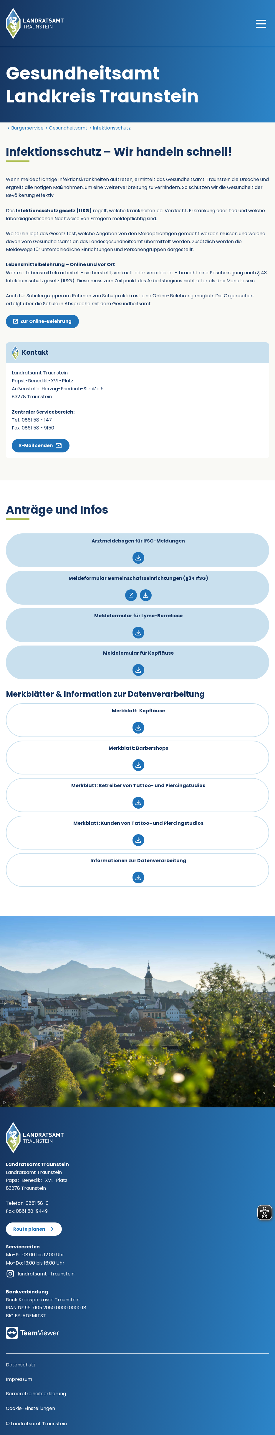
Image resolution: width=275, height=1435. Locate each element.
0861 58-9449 (32, 1211)
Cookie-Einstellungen (30, 1408)
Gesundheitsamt (68, 128)
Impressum (19, 1379)
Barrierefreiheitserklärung (36, 1393)
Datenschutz (21, 1364)
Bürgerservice (27, 128)
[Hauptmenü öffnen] (261, 23)
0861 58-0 (37, 1203)
